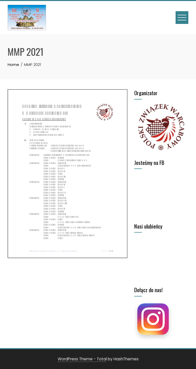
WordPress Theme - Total (82, 359)
